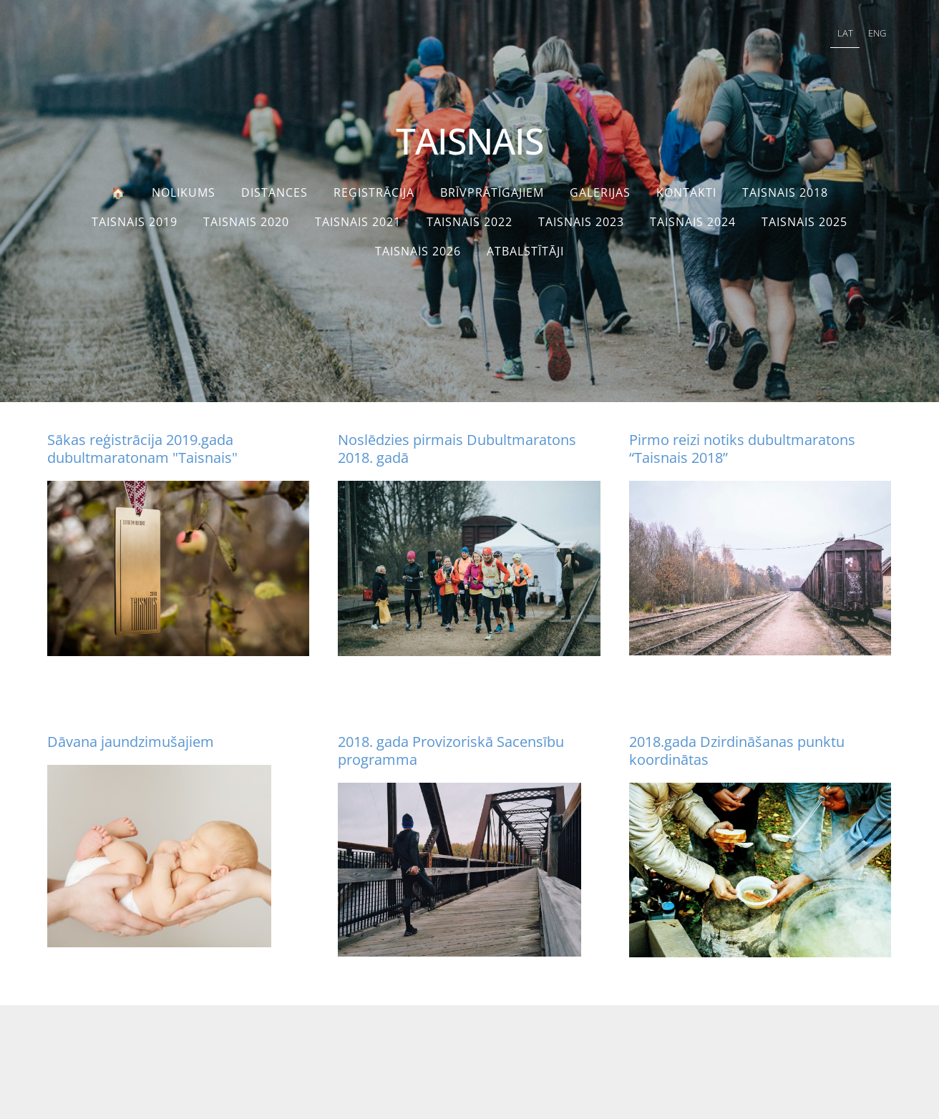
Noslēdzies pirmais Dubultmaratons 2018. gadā (457, 448)
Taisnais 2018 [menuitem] (785, 192)
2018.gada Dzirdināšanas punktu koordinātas (737, 750)
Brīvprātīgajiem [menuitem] (492, 192)
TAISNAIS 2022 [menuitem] (469, 222)
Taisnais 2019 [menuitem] (134, 222)
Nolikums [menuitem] (183, 192)
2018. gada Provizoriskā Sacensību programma (451, 750)
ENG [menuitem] (877, 32)
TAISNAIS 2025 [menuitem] (804, 222)
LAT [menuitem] (845, 32)
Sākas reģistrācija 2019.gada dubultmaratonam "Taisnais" (142, 448)
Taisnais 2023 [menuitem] (581, 222)
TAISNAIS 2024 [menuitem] (693, 222)
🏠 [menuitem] (118, 192)
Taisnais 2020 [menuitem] (246, 222)
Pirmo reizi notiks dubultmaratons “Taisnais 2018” (742, 448)
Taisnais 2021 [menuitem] (358, 222)
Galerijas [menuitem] (600, 192)
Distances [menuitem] (274, 192)
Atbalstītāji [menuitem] (525, 251)
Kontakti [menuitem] (686, 192)
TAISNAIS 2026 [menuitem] (418, 251)
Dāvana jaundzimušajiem (130, 741)
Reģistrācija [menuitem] (374, 192)
